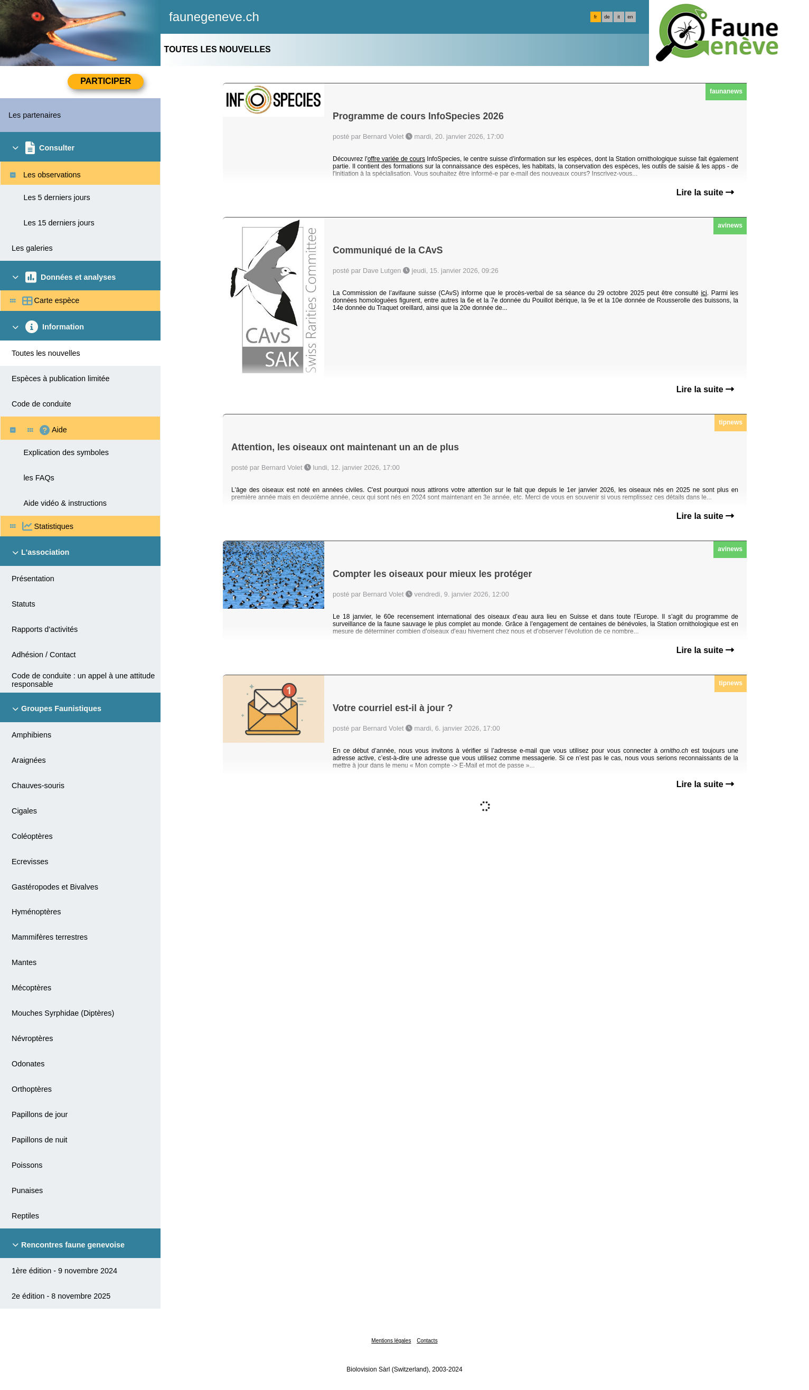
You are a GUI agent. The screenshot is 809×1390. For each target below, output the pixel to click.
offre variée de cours (396, 159)
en (630, 17)
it (618, 17)
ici (704, 293)
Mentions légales (391, 1341)
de (606, 17)
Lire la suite (705, 192)
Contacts (427, 1341)
